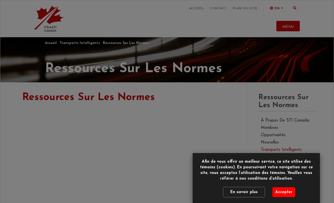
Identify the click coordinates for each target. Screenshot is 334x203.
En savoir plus (244, 192)
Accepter (283, 192)
